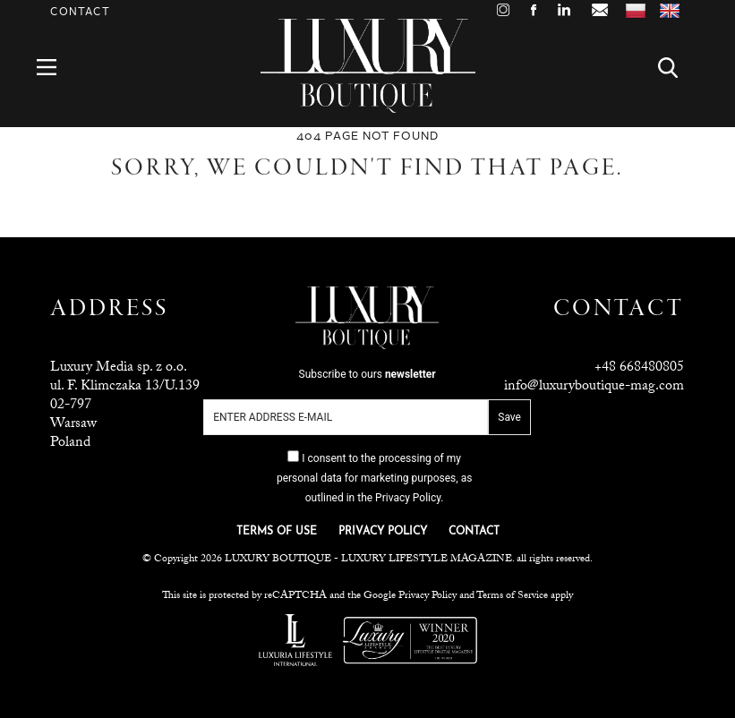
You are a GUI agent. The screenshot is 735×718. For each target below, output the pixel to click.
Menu (57, 67)
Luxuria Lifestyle (295, 640)
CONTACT (474, 531)
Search (678, 67)
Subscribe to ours (367, 374)
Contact (80, 12)
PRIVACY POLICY (382, 531)
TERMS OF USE (276, 531)
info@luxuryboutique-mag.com (594, 387)
